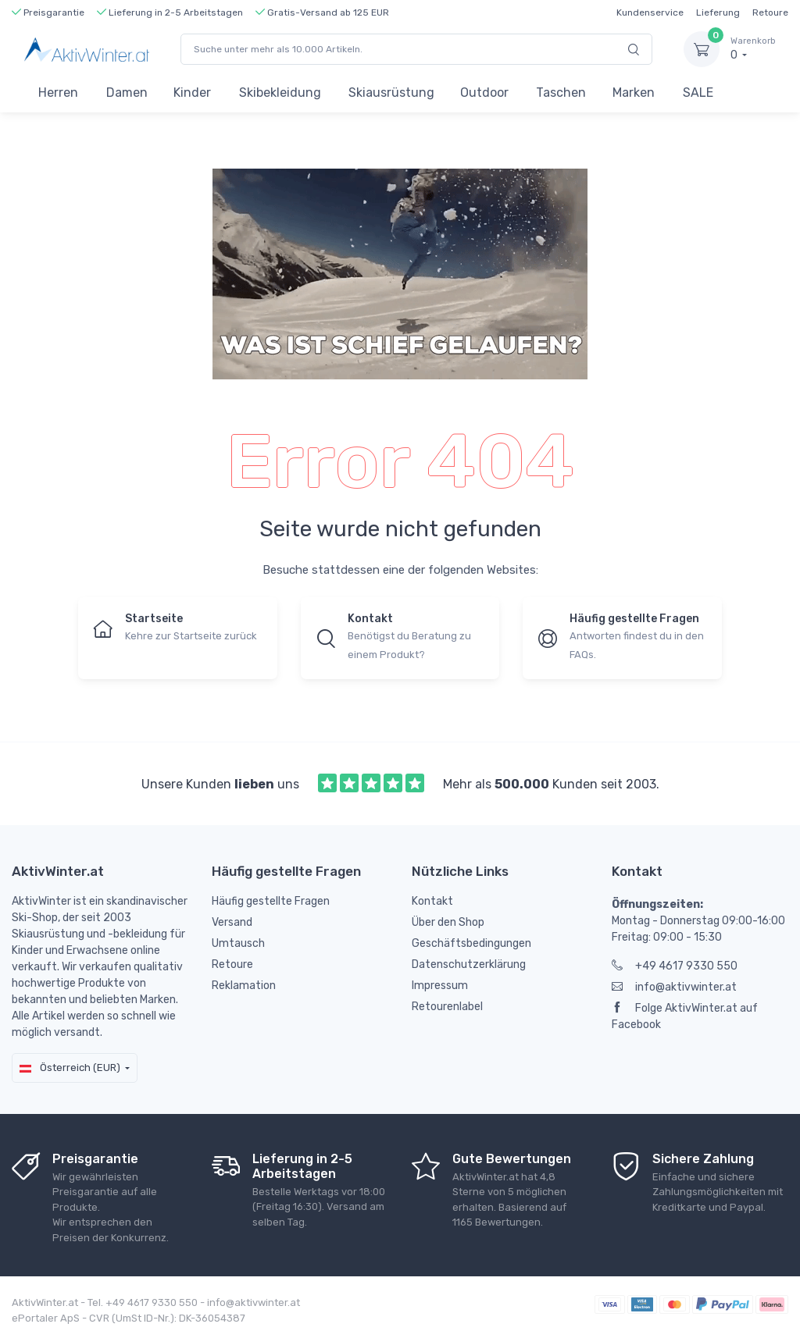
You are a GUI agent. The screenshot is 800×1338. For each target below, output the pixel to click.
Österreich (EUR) (70, 1067)
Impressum (440, 985)
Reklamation (244, 985)
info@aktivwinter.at (674, 987)
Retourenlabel (447, 1006)
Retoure (770, 12)
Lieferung (718, 12)
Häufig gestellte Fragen (271, 901)
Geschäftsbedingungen (471, 943)
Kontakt (432, 901)
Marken (633, 92)
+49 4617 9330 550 (675, 966)
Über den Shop (448, 922)
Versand (232, 922)
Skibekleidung (280, 92)
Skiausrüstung (391, 92)
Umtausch (238, 943)
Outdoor (484, 92)
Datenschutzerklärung (469, 964)
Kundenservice (650, 12)
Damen (127, 92)
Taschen (561, 92)
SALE (698, 92)
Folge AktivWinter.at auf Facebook (685, 1016)
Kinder (192, 92)
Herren (58, 92)
